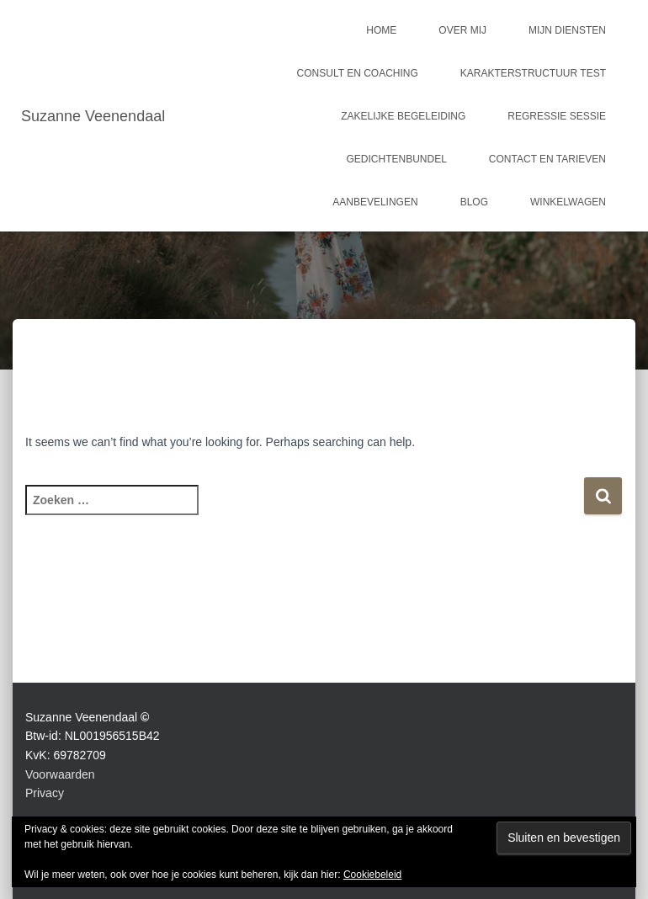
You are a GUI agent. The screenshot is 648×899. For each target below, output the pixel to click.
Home (381, 30)
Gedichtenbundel (397, 159)
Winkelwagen (568, 202)
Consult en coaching (357, 73)
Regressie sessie (556, 116)
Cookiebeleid (372, 874)
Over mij (462, 30)
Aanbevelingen (374, 202)
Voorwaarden (60, 774)
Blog (474, 202)
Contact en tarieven (547, 159)
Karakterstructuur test (533, 73)
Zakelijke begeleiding (403, 116)
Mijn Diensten (567, 30)
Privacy (44, 793)
